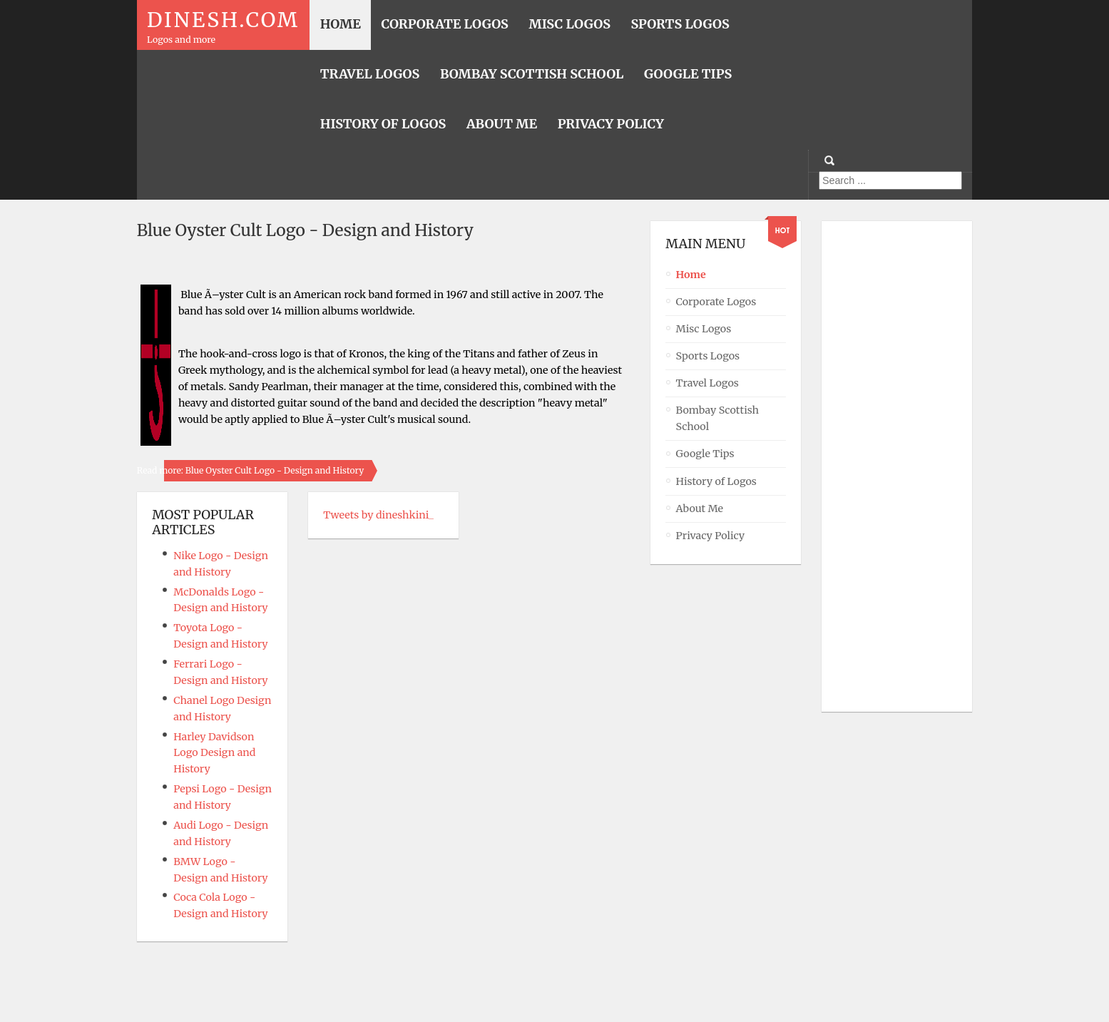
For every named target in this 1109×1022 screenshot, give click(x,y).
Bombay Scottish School (718, 418)
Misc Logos (704, 328)
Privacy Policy (710, 535)
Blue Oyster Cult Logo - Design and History (305, 230)
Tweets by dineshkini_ (378, 515)
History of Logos (716, 481)
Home (691, 274)
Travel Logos (707, 383)
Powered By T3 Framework (555, 991)
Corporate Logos (716, 301)
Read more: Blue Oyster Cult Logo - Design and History (250, 470)
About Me (700, 508)
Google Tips (705, 453)
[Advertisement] (894, 466)
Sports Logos (708, 355)
